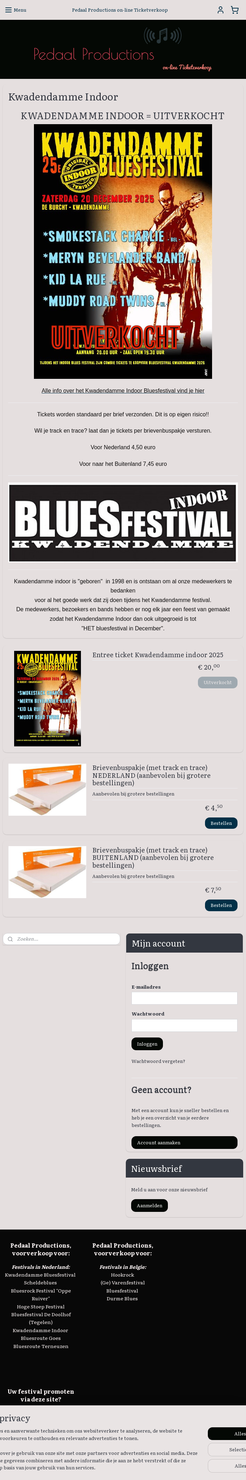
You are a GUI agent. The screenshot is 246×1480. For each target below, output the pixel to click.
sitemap (124, 1467)
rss (137, 1467)
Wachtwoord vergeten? (158, 1061)
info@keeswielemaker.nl (41, 1420)
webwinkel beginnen (162, 1467)
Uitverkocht (218, 682)
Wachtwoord (148, 1013)
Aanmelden (149, 1205)
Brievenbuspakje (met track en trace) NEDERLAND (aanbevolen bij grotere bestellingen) (151, 775)
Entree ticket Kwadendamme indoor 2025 (157, 655)
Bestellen (221, 823)
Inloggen (147, 1043)
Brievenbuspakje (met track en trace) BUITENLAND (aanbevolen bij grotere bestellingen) (153, 858)
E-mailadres (146, 986)
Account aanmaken (158, 1142)
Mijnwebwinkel (221, 1467)
